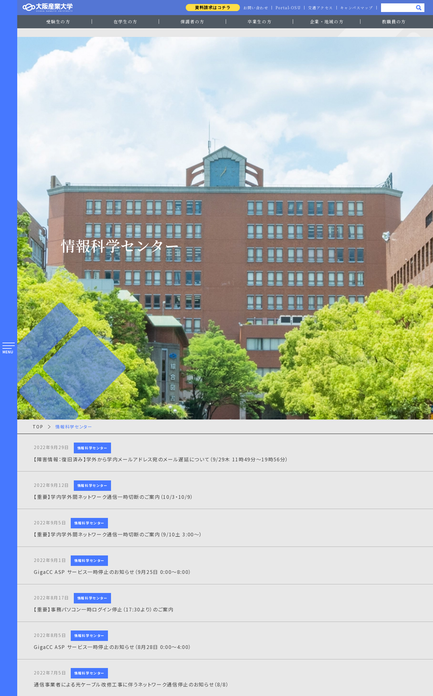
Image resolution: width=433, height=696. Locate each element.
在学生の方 (125, 21)
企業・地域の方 (327, 21)
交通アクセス (319, 8)
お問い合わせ (254, 8)
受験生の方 (58, 21)
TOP (38, 426)
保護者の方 (193, 21)
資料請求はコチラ (211, 7)
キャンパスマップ (356, 8)
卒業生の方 (260, 21)
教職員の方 (394, 21)
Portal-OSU (287, 8)
